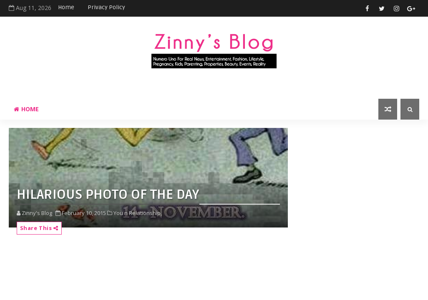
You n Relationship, (137, 213)
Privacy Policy (106, 7)
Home (66, 7)
